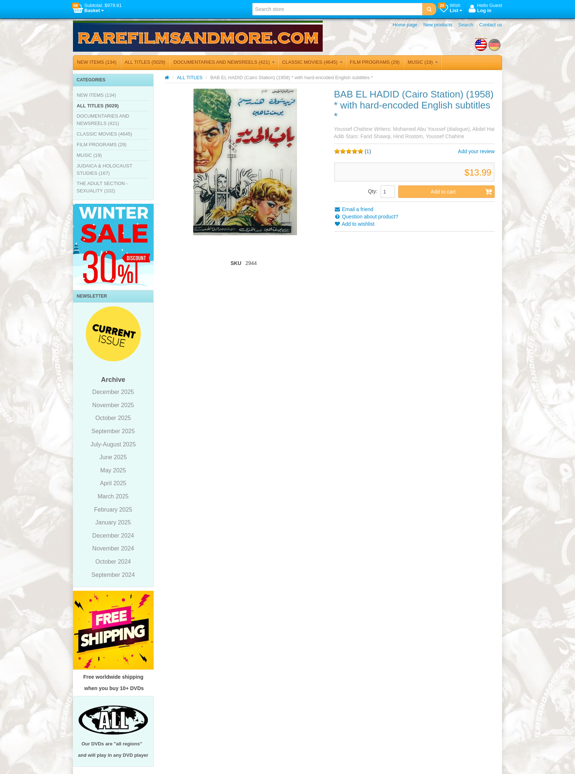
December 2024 (113, 535)
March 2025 (113, 496)
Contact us (490, 24)
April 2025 (113, 483)
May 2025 (113, 470)
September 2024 (113, 575)
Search (465, 24)
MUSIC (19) (423, 62)
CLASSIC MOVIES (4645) (312, 62)
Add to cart (461, 191)
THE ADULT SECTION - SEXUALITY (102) (102, 187)
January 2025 (113, 522)
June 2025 (113, 457)
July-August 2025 (113, 444)
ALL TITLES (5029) (145, 62)
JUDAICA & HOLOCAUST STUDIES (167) (104, 169)
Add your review (476, 151)
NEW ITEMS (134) (97, 62)
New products (437, 24)
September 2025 (113, 431)
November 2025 (113, 405)
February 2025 (113, 509)
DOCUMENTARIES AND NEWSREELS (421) (224, 62)
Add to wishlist (354, 224)
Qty (372, 191)
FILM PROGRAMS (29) (375, 62)
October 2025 (113, 418)
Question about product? (366, 217)
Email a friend (353, 209)
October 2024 (113, 562)
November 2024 (113, 548)
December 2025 (113, 392)
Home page (405, 24)
